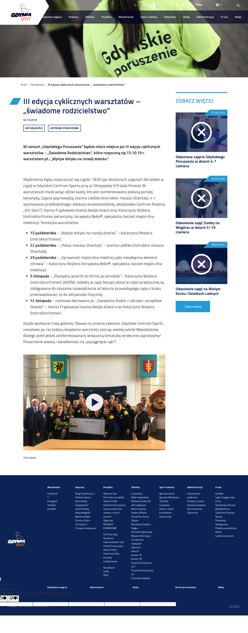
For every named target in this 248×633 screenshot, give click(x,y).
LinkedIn (51, 509)
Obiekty (90, 17)
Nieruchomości (195, 509)
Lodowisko (137, 493)
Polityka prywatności (226, 528)
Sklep (238, 17)
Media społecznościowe (224, 533)
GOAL (106, 571)
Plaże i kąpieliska (140, 497)
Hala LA (135, 551)
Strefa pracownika (185, 587)
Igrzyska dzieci (166, 493)
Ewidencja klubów (196, 505)
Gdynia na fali (110, 501)
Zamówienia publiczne (193, 495)
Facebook (52, 493)
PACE (105, 575)
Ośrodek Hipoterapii (141, 532)
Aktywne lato (110, 493)
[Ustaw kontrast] (153, 5)
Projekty (106, 17)
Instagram (52, 501)
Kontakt (219, 493)
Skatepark (136, 543)
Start (24, 85)
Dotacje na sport (195, 501)
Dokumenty (165, 516)
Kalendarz (170, 17)
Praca (218, 501)
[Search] (238, 5)
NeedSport (109, 567)
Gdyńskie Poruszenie (114, 505)
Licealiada (164, 505)
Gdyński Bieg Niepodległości (83, 510)
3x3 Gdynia (81, 524)
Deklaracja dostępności (221, 522)
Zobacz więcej (193, 306)
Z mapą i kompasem (85, 528)
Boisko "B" (136, 559)
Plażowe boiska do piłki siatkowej (141, 503)
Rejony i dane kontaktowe (166, 510)
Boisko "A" (136, 555)
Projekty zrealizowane (110, 559)
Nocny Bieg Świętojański (81, 503)
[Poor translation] (13, 598)
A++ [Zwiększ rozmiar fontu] (144, 5)
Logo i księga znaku (225, 497)
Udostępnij (29, 457)
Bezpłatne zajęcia (51, 17)
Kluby (186, 17)
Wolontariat (126, 17)
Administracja (205, 17)
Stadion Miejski (139, 512)
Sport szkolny (149, 17)
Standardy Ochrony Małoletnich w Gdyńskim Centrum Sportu (225, 510)
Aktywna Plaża (82, 516)
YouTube (51, 505)
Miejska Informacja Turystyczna (140, 537)
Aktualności (38, 85)
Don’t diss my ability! (113, 497)
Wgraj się (108, 520)
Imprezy (73, 17)
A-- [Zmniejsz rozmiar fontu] (136, 5)
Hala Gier (136, 547)
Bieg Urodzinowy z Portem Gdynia (85, 495)
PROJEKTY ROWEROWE (109, 526)
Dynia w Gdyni (82, 520)
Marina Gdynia (138, 509)
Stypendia (192, 512)
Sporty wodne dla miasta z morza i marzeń (112, 512)
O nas (224, 17)
